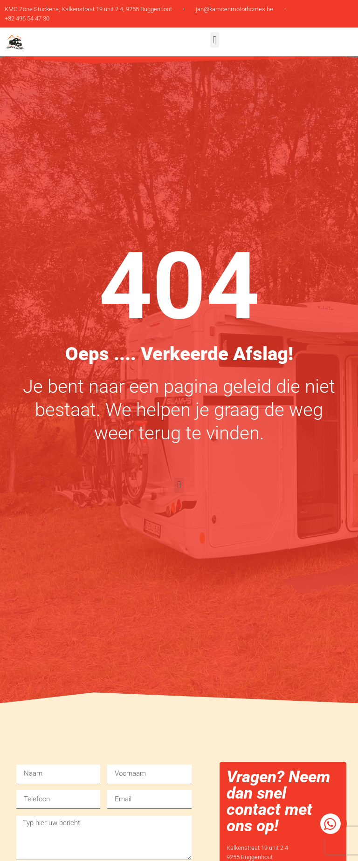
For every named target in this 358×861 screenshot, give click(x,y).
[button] (214, 40)
